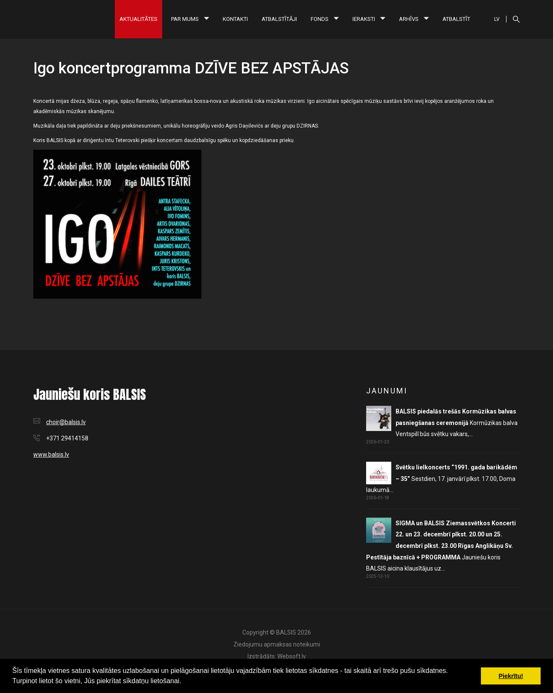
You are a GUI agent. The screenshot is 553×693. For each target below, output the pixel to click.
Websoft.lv (291, 656)
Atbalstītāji (279, 19)
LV (497, 19)
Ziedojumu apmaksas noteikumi (276, 644)
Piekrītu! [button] (510, 676)
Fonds (325, 19)
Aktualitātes (138, 19)
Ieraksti (368, 19)
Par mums (190, 19)
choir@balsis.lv (66, 422)
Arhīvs (414, 19)
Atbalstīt (456, 19)
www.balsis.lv (51, 454)
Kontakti (235, 19)
